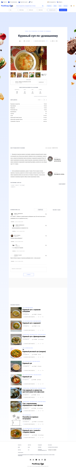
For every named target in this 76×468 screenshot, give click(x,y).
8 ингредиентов (26, 379)
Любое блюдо (23, 9)
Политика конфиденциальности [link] (42, 450)
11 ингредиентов (27, 366)
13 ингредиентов (27, 314)
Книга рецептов (51, 2)
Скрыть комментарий (19, 221)
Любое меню (43, 9)
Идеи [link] (19, 447)
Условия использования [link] (53, 447)
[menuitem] (4, 2)
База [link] (29, 447)
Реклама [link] (39, 447)
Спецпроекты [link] (20, 452)
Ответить (12, 221)
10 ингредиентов (27, 339)
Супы (14, 9)
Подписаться (41, 82)
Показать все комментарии (40, 209)
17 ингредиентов (27, 354)
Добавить (59, 2)
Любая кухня (33, 9)
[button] (55, 148)
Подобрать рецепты (63, 9)
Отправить (29, 274)
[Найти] (43, 6)
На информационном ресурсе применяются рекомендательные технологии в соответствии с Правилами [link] (36, 455)
